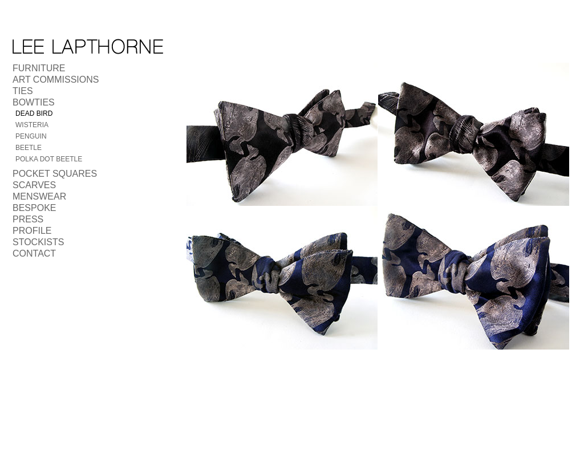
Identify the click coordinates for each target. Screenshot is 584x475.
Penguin (31, 136)
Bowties (34, 102)
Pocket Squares (55, 173)
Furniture (39, 68)
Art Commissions (56, 79)
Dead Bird (33, 113)
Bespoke (34, 208)
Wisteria (31, 125)
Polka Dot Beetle (48, 159)
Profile (32, 231)
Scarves (34, 185)
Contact (34, 253)
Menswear (39, 196)
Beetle (28, 148)
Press (28, 219)
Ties (23, 91)
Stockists (38, 242)
